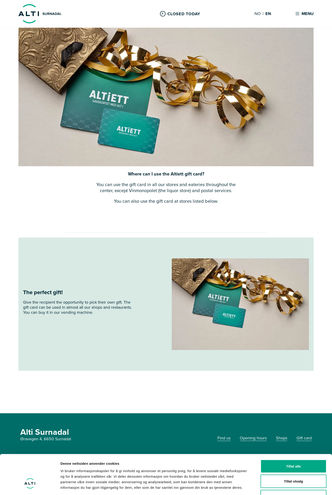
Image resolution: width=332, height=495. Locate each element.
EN (268, 14)
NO (258, 14)
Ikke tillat (293, 465)
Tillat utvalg (293, 450)
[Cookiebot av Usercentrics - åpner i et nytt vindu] (30, 486)
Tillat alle (293, 434)
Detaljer (245, 486)
